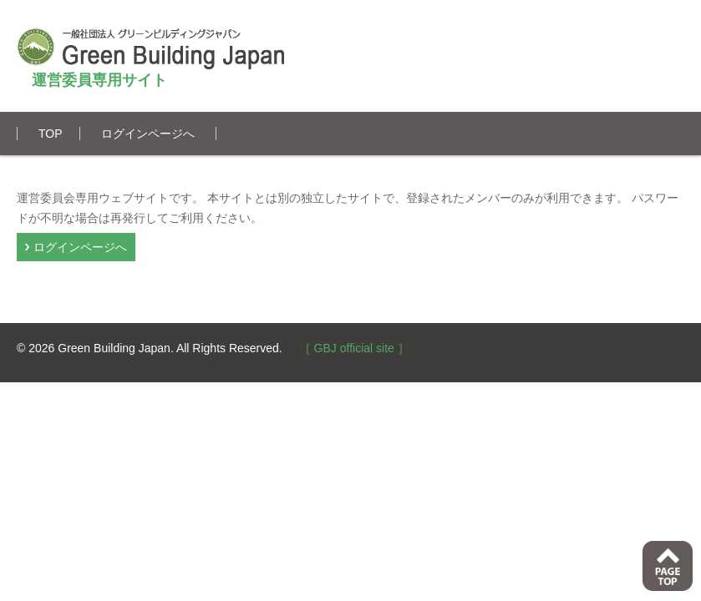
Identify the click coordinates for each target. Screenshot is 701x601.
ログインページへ (148, 133)
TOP (50, 133)
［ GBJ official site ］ (354, 348)
